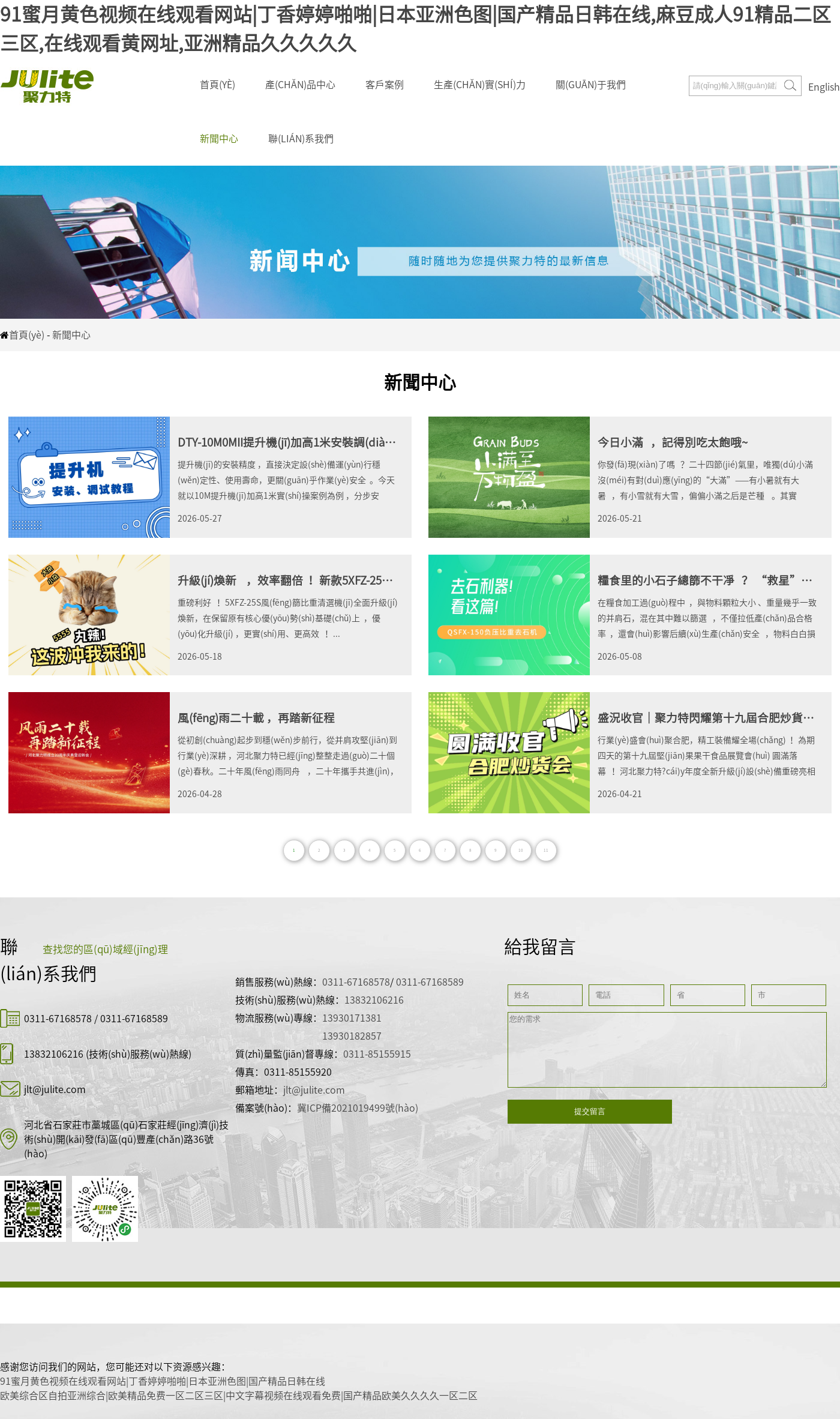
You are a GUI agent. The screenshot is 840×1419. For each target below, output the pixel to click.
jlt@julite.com (55, 1089)
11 (546, 850)
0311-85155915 (377, 1054)
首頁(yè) (217, 84)
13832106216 (53, 1054)
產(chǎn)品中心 (300, 84)
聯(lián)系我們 (301, 138)
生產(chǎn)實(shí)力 (480, 84)
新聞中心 (219, 138)
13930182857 (352, 1036)
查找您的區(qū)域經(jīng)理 (105, 949)
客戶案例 (384, 84)
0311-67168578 (59, 1018)
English (824, 87)
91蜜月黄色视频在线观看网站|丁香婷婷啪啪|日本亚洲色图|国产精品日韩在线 (162, 1381)
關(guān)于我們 (591, 84)
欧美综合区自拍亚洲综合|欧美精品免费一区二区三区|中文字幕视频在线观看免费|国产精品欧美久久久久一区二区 (239, 1395)
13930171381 (352, 1018)
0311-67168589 (134, 1018)
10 (520, 850)
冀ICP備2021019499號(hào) (357, 1108)
